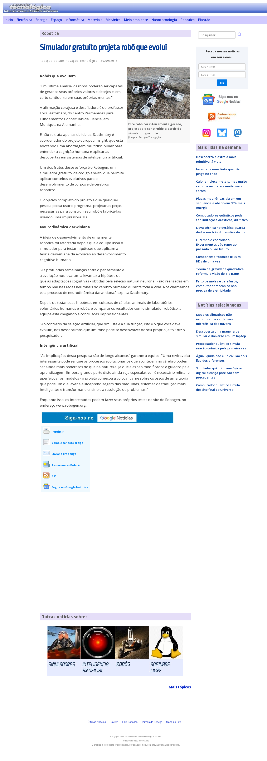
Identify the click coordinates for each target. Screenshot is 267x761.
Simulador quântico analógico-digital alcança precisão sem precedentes (219, 372)
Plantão (204, 19)
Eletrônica (24, 19)
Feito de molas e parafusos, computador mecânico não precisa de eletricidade (217, 285)
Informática (74, 19)
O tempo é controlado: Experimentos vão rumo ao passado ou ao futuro (216, 244)
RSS (54, 476)
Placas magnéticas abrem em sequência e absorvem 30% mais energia (220, 203)
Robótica (187, 19)
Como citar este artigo (67, 443)
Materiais (94, 19)
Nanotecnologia (164, 19)
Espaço (56, 19)
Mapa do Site (173, 722)
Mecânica (113, 19)
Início (8, 19)
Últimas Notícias (97, 722)
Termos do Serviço (151, 722)
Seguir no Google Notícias (70, 487)
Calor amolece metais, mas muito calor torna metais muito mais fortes (221, 186)
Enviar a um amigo (64, 454)
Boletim (114, 722)
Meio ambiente (136, 19)
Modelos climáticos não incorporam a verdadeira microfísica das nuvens (214, 319)
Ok (222, 83)
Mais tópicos (180, 687)
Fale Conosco (129, 722)
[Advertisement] (20, 92)
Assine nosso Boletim (66, 465)
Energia (41, 19)
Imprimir (58, 431)
